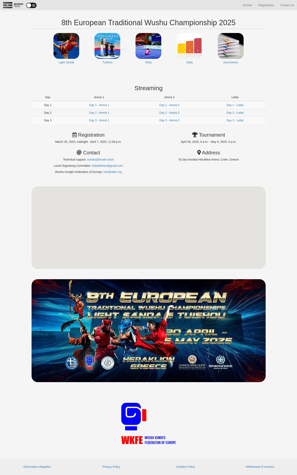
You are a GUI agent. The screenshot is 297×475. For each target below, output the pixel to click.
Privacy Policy (111, 466)
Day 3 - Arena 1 (99, 120)
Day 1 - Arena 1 (99, 105)
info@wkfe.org (112, 172)
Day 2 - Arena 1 (99, 112)
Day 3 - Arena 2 (169, 120)
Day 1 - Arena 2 (169, 105)
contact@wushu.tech (100, 159)
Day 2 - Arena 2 (169, 112)
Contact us (287, 5)
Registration (266, 5)
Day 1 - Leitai (234, 105)
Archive (247, 5)
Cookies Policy (185, 466)
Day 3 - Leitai (234, 120)
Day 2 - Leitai (234, 112)
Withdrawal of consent (260, 466)
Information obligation (37, 466)
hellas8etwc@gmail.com (107, 165)
